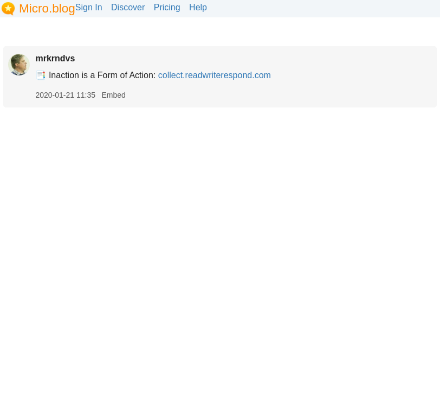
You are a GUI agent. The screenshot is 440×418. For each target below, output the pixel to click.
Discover (128, 7)
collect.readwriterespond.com (214, 75)
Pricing (167, 7)
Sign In (88, 7)
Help (198, 7)
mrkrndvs (55, 58)
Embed (113, 95)
